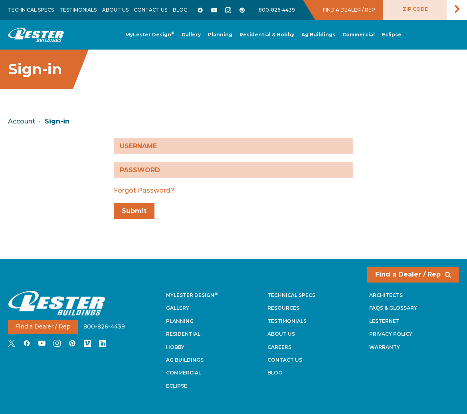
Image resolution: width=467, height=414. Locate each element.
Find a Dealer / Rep (413, 274)
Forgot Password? (144, 190)
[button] (220, 35)
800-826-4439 (277, 10)
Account (21, 121)
